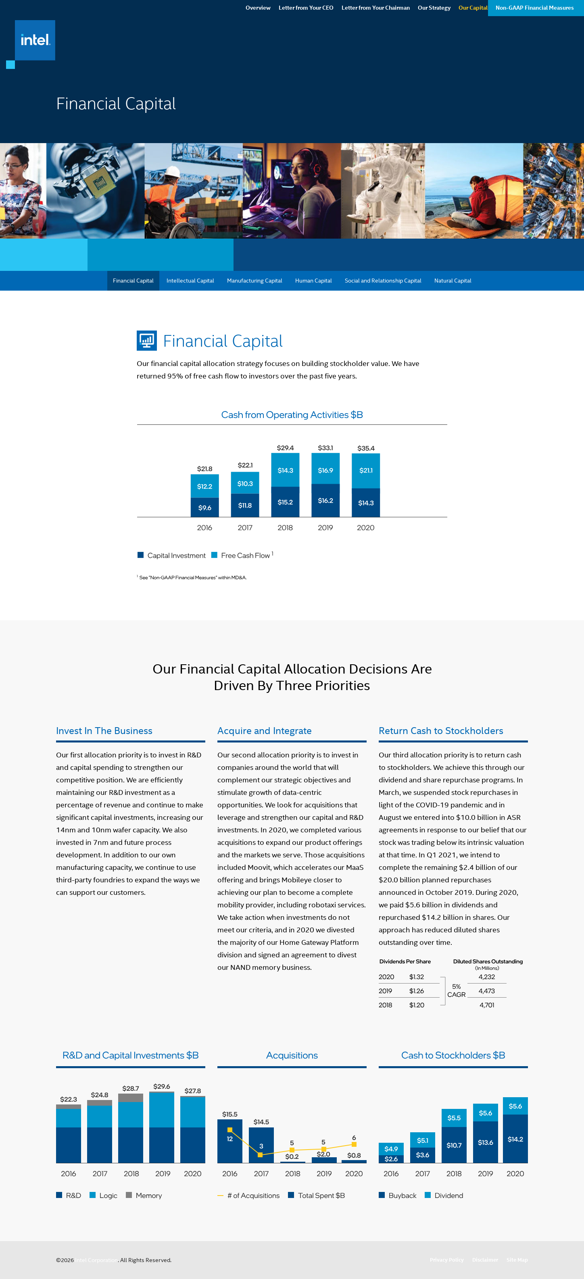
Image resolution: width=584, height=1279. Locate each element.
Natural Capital (452, 280)
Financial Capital (133, 280)
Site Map (517, 1259)
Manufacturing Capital (254, 280)
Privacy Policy (447, 1259)
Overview (258, 42)
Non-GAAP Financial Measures (535, 42)
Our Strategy (434, 42)
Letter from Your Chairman (376, 42)
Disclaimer (485, 1259)
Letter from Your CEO (306, 42)
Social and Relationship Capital (383, 280)
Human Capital (313, 280)
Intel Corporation (96, 1260)
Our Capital (473, 42)
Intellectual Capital (190, 280)
